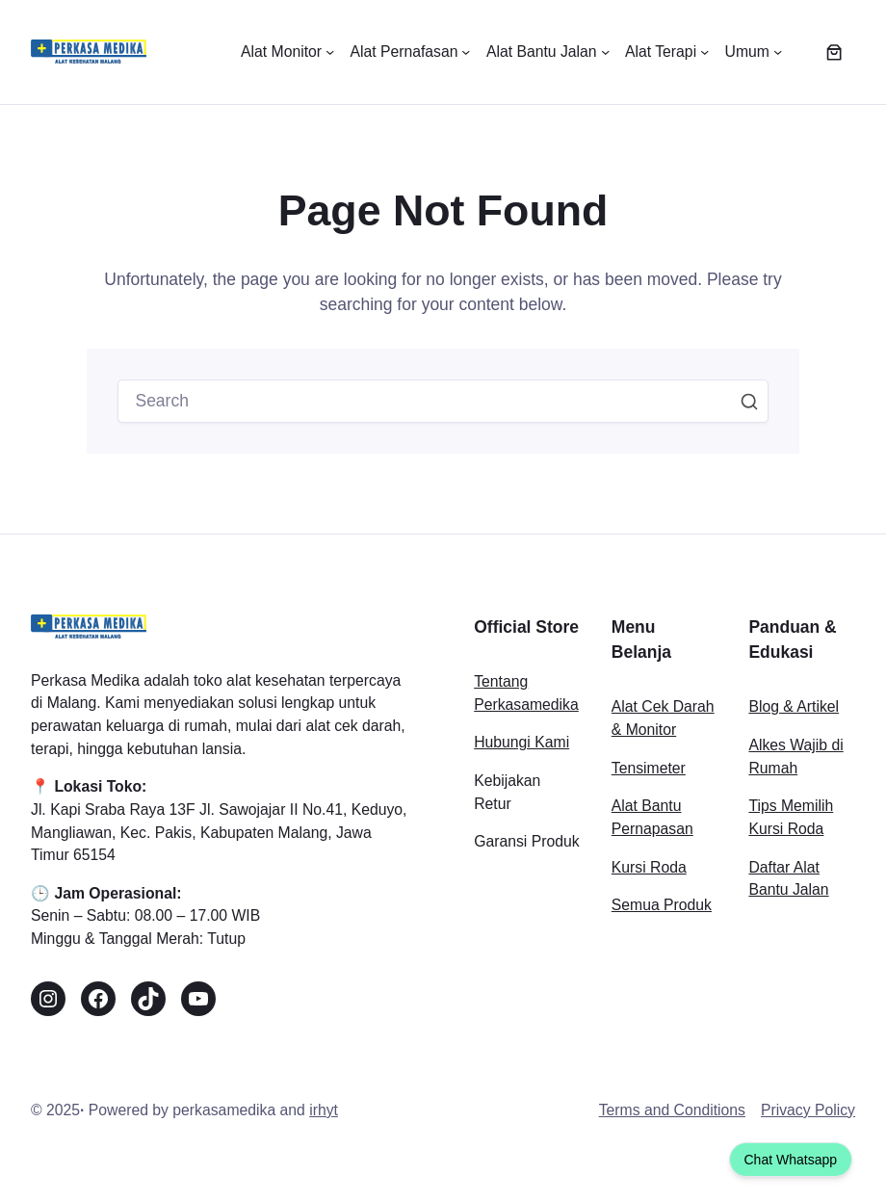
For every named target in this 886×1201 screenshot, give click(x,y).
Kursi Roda (649, 867)
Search (749, 401)
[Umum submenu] (754, 52)
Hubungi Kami (521, 742)
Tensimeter (649, 768)
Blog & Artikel (793, 706)
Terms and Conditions (672, 1110)
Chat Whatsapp (791, 1159)
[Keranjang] (834, 52)
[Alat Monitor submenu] (287, 52)
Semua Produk (662, 905)
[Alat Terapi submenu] (667, 52)
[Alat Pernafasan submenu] (410, 52)
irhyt (323, 1110)
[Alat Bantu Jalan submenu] (548, 52)
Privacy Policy (808, 1110)
